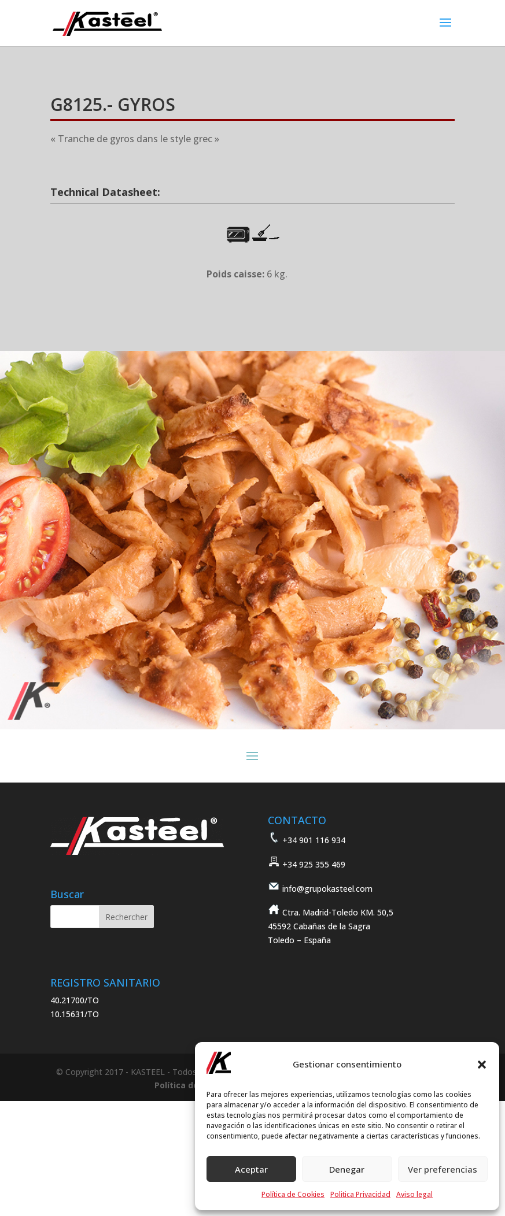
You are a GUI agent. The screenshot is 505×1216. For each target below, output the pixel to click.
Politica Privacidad (360, 1194)
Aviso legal (414, 1194)
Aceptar (251, 1169)
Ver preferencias (442, 1169)
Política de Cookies (293, 1194)
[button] (482, 1064)
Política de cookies (193, 1085)
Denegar (346, 1169)
